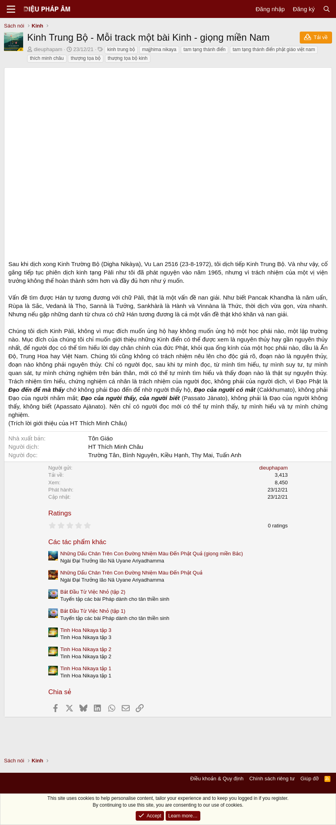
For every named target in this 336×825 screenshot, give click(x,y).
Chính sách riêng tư (272, 779)
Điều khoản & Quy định (216, 779)
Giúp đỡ (309, 779)
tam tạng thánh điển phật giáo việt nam (274, 49)
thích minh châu (47, 58)
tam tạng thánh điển (205, 49)
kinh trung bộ (121, 49)
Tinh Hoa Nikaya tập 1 (85, 668)
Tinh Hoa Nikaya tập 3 (85, 630)
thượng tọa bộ (86, 58)
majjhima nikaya (159, 49)
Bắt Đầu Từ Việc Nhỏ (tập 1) (92, 611)
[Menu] (11, 9)
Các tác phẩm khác (77, 542)
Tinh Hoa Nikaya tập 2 (85, 649)
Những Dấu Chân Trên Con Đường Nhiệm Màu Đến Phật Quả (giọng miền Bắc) (151, 554)
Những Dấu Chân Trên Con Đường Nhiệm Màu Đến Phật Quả (131, 573)
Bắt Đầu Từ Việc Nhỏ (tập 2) (92, 592)
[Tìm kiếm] (326, 9)
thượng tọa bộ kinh (128, 58)
